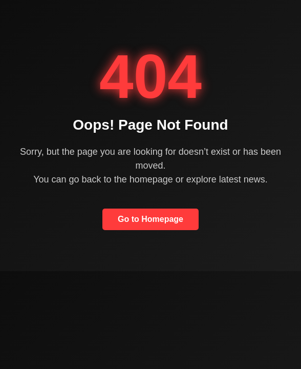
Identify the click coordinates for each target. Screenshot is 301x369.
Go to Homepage (150, 219)
